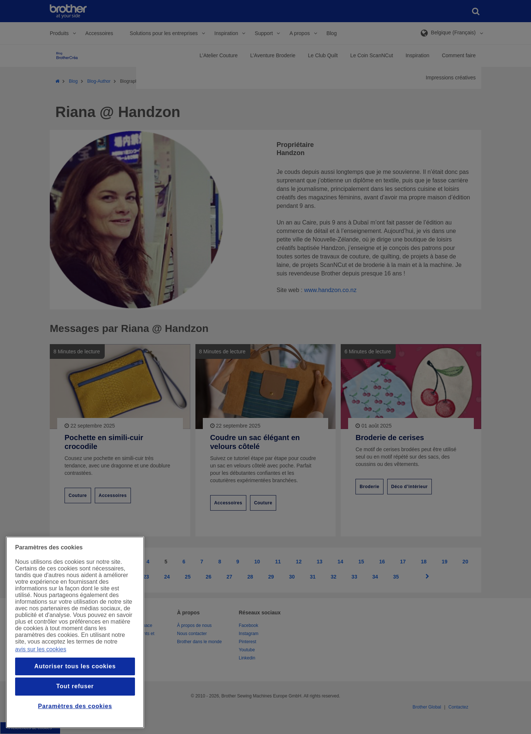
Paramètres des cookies (75, 706)
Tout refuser (75, 686)
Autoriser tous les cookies (75, 666)
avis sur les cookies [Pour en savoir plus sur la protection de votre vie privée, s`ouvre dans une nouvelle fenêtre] (40, 649)
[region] (75, 632)
